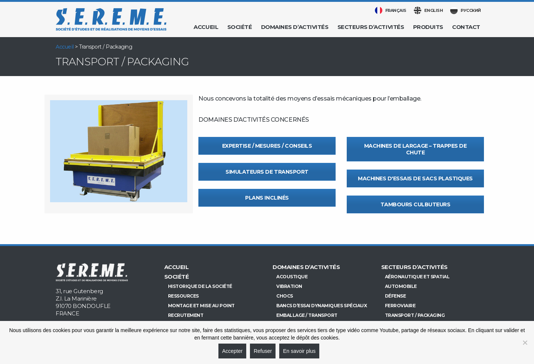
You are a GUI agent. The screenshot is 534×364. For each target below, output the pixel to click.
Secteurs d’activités (370, 26)
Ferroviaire (400, 305)
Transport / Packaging (415, 315)
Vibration (289, 286)
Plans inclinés (267, 197)
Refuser (263, 351)
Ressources (183, 296)
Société (239, 26)
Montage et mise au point (201, 305)
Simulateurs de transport (266, 171)
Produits (428, 26)
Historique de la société (200, 286)
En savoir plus (299, 351)
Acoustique (291, 276)
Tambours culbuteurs (415, 204)
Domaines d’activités (294, 26)
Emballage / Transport (306, 315)
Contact (466, 26)
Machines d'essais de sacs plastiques (415, 178)
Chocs (284, 296)
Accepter (232, 351)
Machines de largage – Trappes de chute (415, 149)
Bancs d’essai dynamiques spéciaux (321, 305)
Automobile (401, 286)
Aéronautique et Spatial (417, 276)
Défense (395, 296)
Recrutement (186, 315)
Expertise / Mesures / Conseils (267, 145)
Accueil (206, 26)
